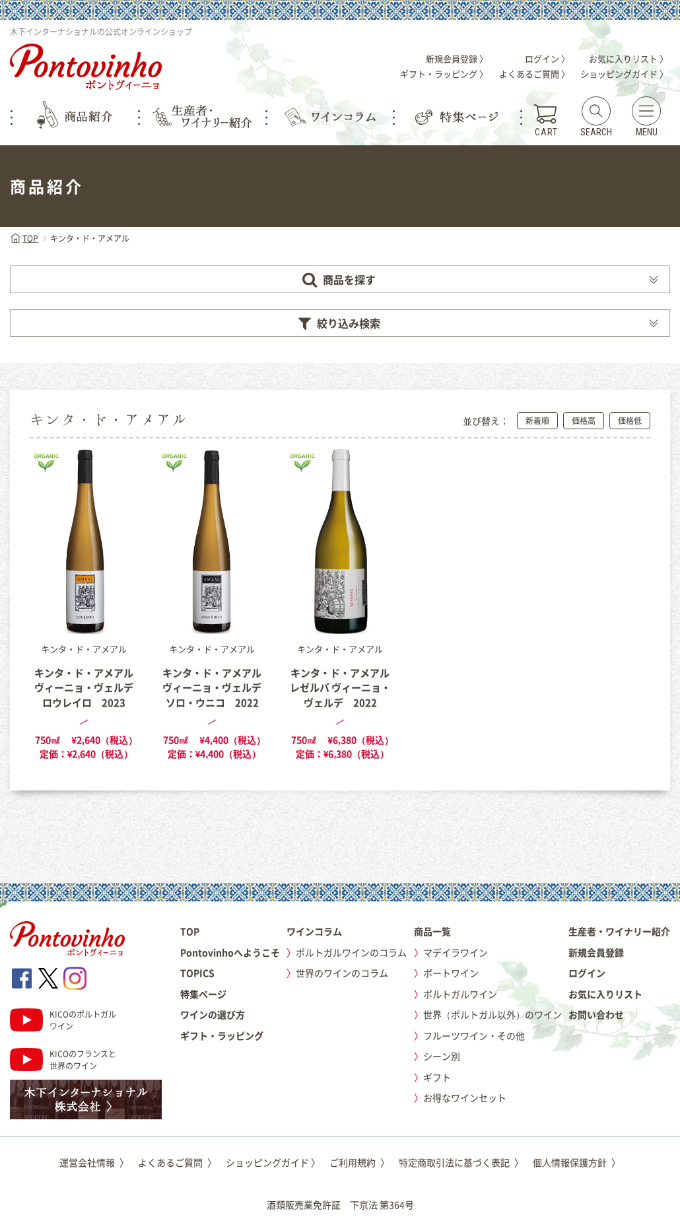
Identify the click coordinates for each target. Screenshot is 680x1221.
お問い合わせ (596, 1014)
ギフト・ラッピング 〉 (444, 73)
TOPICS (197, 972)
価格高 (583, 421)
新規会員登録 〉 (457, 58)
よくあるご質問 (177, 1162)
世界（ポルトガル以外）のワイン (492, 1014)
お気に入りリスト (605, 993)
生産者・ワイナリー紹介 (619, 931)
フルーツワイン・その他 (474, 1035)
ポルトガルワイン (460, 993)
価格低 (630, 421)
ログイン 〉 (547, 58)
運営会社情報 (94, 1162)
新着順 (537, 421)
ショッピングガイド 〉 (624, 73)
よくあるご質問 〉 (534, 73)
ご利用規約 (359, 1162)
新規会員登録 (596, 952)
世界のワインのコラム (342, 972)
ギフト (437, 1077)
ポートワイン (451, 972)
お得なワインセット (464, 1097)
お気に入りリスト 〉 (628, 58)
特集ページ (203, 993)
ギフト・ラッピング (221, 1035)
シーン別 (441, 1056)
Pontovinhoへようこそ (230, 952)
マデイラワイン (455, 952)
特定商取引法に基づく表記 (461, 1162)
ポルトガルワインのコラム (351, 952)
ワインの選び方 (212, 1014)
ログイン (586, 972)
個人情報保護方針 (577, 1162)
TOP (24, 238)
